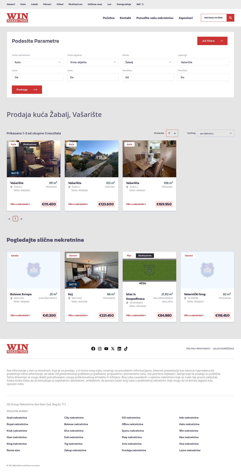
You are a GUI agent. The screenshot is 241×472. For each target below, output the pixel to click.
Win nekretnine (188, 431)
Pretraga (27, 89)
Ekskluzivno (75, 4)
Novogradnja (124, 4)
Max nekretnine (189, 437)
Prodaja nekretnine (134, 450)
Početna (108, 18)
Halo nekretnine (189, 424)
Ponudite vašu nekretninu (154, 18)
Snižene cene (95, 4)
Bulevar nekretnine (76, 424)
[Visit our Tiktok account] (126, 349)
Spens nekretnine (133, 431)
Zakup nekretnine (75, 450)
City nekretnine (74, 418)
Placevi (47, 4)
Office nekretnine (132, 424)
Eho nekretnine (74, 431)
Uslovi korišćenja (223, 348)
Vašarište (186, 62)
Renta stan (13, 450)
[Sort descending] (174, 133)
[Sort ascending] (169, 133)
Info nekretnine (188, 418)
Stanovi (11, 4)
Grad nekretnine (17, 418)
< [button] (9, 219)
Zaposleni (186, 18)
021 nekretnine (131, 418)
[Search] (230, 18)
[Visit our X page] (113, 349)
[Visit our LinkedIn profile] (119, 349)
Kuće (23, 4)
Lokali (34, 4)
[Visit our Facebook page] (93, 349)
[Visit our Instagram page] (100, 349)
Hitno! (60, 4)
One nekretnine (189, 444)
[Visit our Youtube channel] (106, 349)
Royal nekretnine (17, 424)
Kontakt (125, 18)
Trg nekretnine (73, 444)
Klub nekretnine (17, 431)
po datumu (206, 133)
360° (140, 4)
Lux (109, 4)
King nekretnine (17, 444)
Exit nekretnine (73, 437)
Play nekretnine (132, 437)
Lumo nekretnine (189, 450)
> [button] (21, 219)
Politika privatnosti (198, 348)
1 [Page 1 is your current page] (15, 218)
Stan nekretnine (17, 437)
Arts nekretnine (132, 444)
